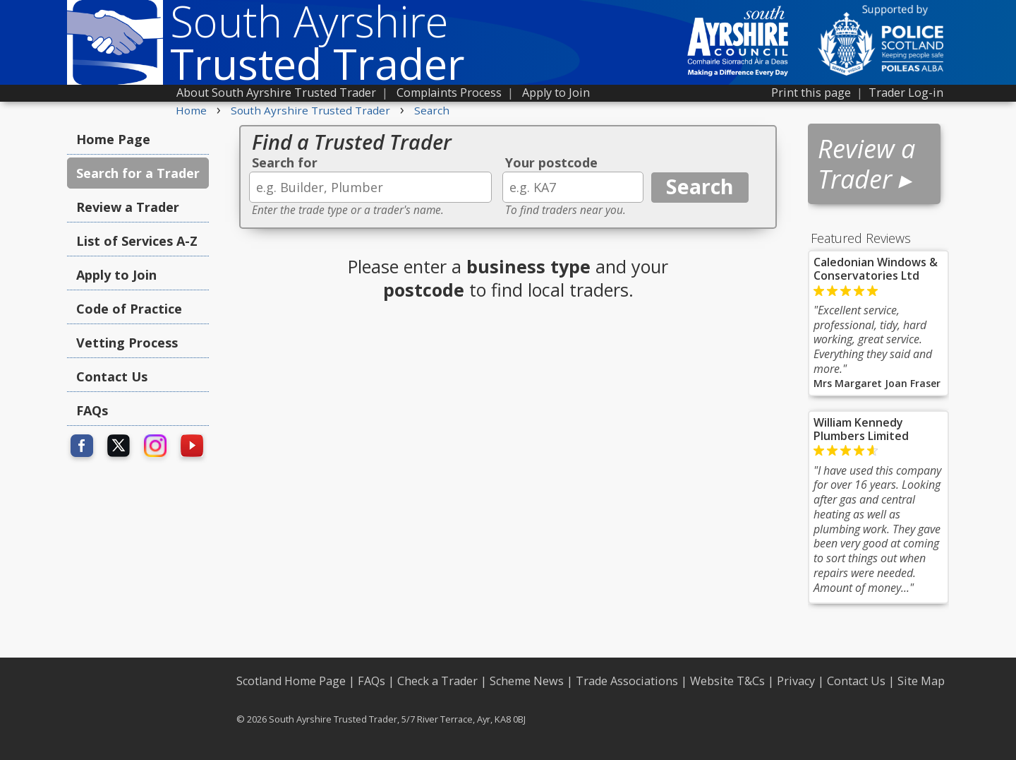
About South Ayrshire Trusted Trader (276, 92)
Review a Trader (127, 206)
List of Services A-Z (137, 240)
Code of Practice (129, 308)
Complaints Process (449, 92)
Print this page (811, 92)
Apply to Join (556, 92)
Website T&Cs (727, 681)
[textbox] (370, 187)
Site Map (921, 681)
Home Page (113, 139)
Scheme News (527, 681)
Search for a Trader (138, 173)
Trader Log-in (906, 92)
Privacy (796, 681)
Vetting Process (127, 342)
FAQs (92, 410)
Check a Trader (437, 681)
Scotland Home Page (291, 681)
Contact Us (111, 376)
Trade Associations (627, 681)
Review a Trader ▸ (866, 163)
